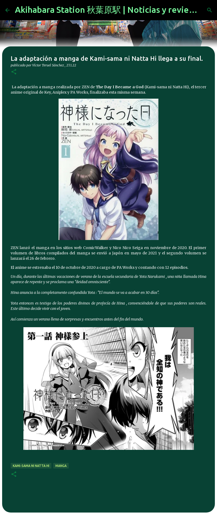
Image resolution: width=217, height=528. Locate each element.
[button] (14, 72)
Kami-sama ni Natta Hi (31, 465)
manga (61, 465)
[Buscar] (209, 10)
